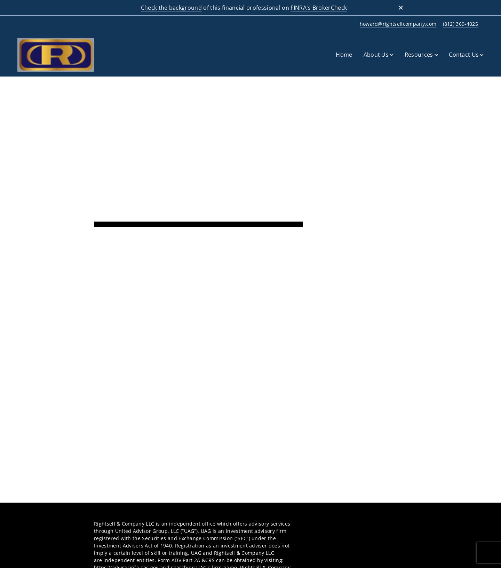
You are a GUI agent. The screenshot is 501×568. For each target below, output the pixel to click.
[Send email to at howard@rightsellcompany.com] (397, 24)
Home (344, 54)
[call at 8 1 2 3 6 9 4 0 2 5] (459, 24)
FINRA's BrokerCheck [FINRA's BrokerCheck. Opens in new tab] (319, 7)
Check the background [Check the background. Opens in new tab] (171, 7)
